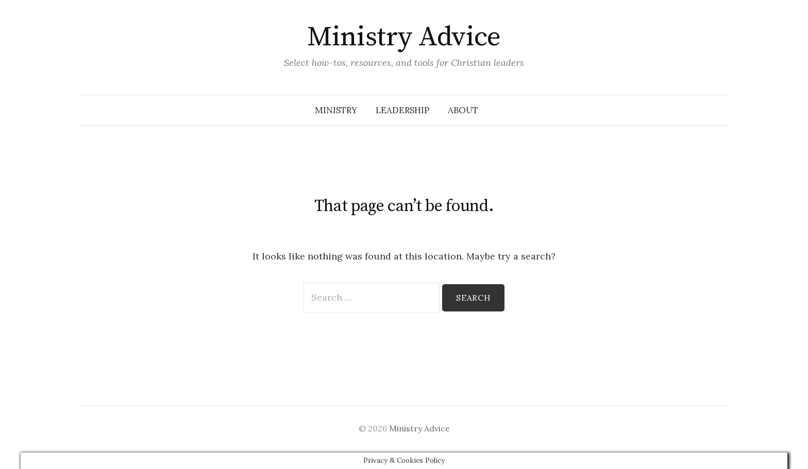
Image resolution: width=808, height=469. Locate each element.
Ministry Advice (404, 37)
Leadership (402, 110)
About (463, 110)
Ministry (336, 110)
